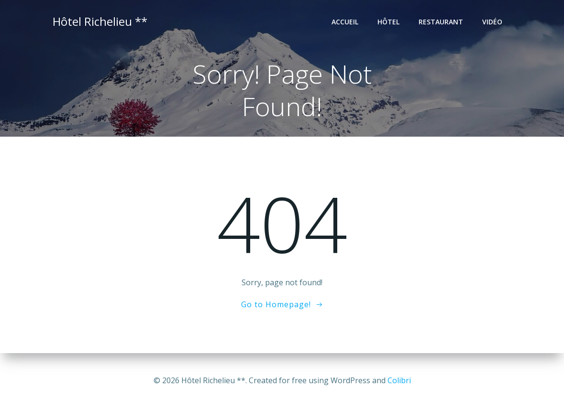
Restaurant (441, 21)
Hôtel (388, 21)
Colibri (399, 380)
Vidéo (492, 21)
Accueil (345, 21)
